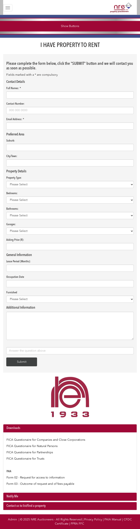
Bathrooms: (12, 208)
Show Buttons (70, 26)
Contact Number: (15, 103)
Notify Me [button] (12, 496)
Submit (21, 361)
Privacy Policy (93, 519)
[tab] (70, 428)
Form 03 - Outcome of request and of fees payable (40, 483)
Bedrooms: (12, 193)
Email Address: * (15, 119)
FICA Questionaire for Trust (24, 458)
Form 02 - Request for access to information (35, 477)
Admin (12, 519)
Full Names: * (13, 88)
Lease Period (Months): (18, 261)
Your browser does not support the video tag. (70, 398)
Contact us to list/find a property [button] (26, 506)
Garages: (11, 224)
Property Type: (14, 177)
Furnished (11, 292)
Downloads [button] (13, 428)
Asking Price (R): (15, 239)
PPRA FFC (77, 523)
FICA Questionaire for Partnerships (29, 452)
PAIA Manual (112, 519)
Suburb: (10, 140)
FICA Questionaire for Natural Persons (32, 446)
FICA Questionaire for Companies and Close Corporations (45, 439)
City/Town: (11, 156)
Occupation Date (15, 277)
